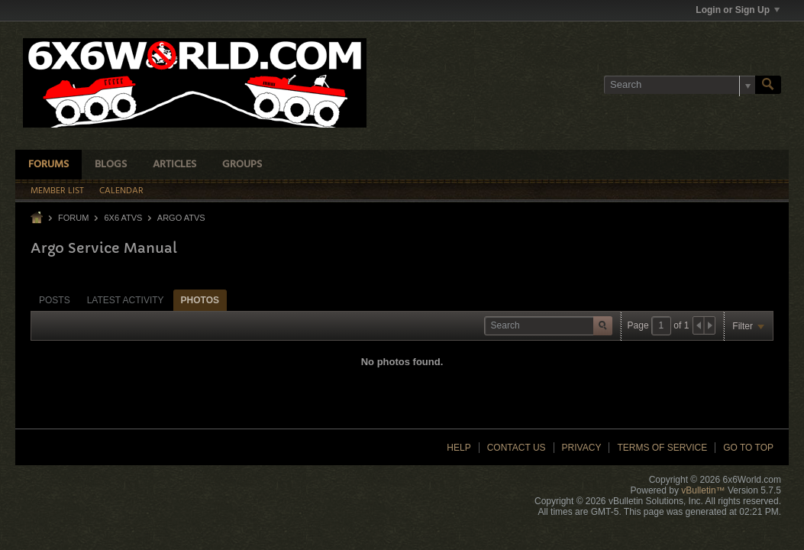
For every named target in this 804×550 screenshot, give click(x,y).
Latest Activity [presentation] (125, 300)
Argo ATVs (181, 217)
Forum (73, 217)
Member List (57, 191)
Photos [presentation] (200, 300)
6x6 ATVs (123, 217)
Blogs (111, 164)
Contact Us (516, 447)
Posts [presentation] (54, 300)
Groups (242, 164)
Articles (174, 164)
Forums (48, 164)
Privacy (582, 447)
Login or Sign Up (738, 10)
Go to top (748, 447)
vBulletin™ (703, 490)
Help (458, 447)
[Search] (679, 85)
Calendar (121, 191)
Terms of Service (662, 447)
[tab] (55, 300)
